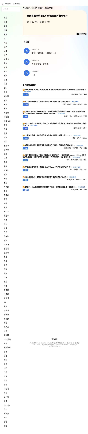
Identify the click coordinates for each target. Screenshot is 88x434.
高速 (5, 43)
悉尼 (5, 323)
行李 (5, 84)
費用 (5, 191)
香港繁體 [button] (18, 4)
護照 (76, 94)
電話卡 (6, 216)
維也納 (6, 315)
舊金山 (6, 170)
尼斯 (5, 381)
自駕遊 (6, 236)
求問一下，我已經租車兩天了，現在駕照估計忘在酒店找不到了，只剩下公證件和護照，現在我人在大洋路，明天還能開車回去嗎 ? (54, 112)
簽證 (5, 137)
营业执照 (69, 343)
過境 (5, 261)
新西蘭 (6, 117)
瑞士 (5, 92)
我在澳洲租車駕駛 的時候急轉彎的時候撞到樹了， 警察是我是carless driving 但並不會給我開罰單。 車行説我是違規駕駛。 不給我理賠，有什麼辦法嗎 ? (54, 156)
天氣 (5, 109)
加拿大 (6, 319)
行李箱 (6, 294)
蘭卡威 (6, 414)
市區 (5, 199)
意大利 (6, 150)
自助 (5, 409)
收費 (5, 47)
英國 (5, 240)
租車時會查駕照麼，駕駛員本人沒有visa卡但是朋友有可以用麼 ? (52, 167)
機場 (5, 26)
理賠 (65, 148)
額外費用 (34, 22)
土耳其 (6, 212)
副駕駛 (75, 104)
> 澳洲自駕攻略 (37, 8)
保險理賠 (75, 148)
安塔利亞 (7, 348)
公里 (5, 356)
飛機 (5, 166)
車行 (5, 88)
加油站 (6, 290)
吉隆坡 (6, 311)
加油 (5, 72)
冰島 (5, 183)
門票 (5, 372)
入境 (5, 129)
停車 (5, 30)
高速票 (6, 335)
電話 (5, 125)
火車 (5, 220)
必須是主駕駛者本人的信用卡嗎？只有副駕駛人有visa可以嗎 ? (51, 101)
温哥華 (6, 253)
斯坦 (5, 422)
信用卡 (6, 59)
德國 (5, 80)
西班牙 (6, 245)
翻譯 (5, 154)
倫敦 (5, 393)
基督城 (6, 249)
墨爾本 (6, 146)
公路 (5, 51)
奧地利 (6, 113)
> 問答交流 (48, 8)
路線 (5, 278)
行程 (5, 179)
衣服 (5, 257)
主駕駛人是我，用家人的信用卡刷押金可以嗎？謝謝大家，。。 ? (52, 135)
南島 (5, 306)
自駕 (5, 18)
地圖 (5, 105)
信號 (5, 385)
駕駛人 (80, 104)
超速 (76, 190)
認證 (5, 286)
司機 (72, 94)
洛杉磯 (6, 96)
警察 (5, 418)
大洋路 (6, 187)
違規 (76, 160)
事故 (81, 148)
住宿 (5, 360)
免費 (5, 208)
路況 (5, 224)
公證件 (66, 116)
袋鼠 (85, 148)
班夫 (5, 331)
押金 (5, 175)
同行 (5, 232)
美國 (5, 100)
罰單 (5, 269)
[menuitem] (6, 3)
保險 (5, 203)
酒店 (5, 55)
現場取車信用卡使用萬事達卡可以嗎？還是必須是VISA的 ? (50, 177)
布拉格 (6, 389)
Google (7, 405)
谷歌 (5, 368)
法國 (5, 228)
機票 (5, 376)
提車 (5, 133)
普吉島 (6, 327)
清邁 (5, 364)
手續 (5, 426)
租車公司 (7, 121)
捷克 (5, 265)
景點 (5, 273)
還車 (5, 34)
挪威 (5, 282)
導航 (5, 63)
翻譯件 (6, 298)
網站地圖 (54, 339)
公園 (5, 158)
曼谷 (5, 142)
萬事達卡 (78, 180)
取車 (5, 67)
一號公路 (7, 339)
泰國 (5, 162)
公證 (71, 116)
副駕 (85, 104)
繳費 (85, 190)
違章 (5, 401)
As (5, 302)
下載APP (6, 3)
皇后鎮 (6, 397)
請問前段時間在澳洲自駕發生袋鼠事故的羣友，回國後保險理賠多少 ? (54, 145)
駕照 (5, 76)
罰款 (5, 352)
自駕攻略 (26, 8)
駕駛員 (76, 170)
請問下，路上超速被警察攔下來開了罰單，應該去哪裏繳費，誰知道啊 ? (55, 187)
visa (64, 104)
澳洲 (5, 343)
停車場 (6, 195)
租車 (5, 22)
